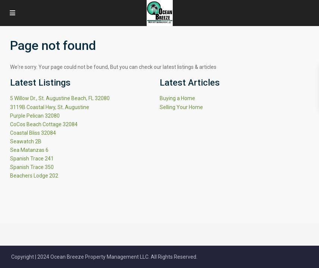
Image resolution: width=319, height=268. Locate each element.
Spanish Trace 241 (32, 159)
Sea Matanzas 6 (29, 150)
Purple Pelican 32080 (35, 116)
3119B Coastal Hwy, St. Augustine (49, 107)
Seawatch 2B (25, 141)
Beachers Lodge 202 (34, 176)
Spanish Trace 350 (32, 167)
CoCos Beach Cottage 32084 (44, 124)
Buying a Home (177, 98)
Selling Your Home (181, 107)
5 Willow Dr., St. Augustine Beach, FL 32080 (60, 98)
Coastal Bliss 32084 (33, 133)
